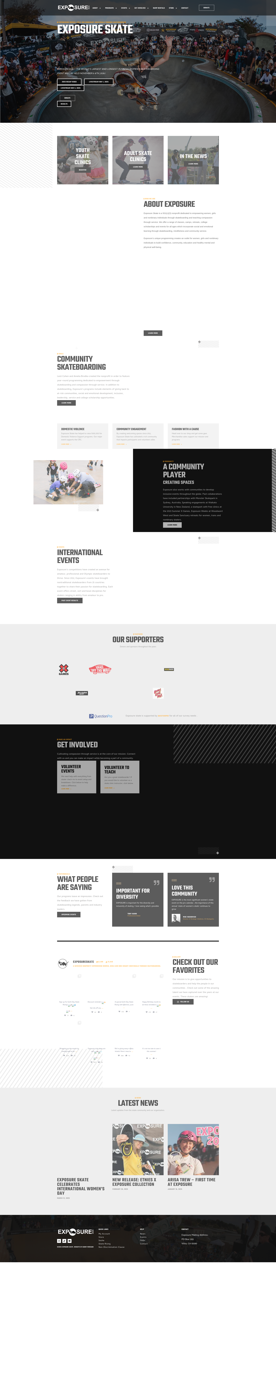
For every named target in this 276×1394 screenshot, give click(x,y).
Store (173, 8)
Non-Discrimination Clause (111, 1244)
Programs (111, 8)
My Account (104, 1231)
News (142, 1231)
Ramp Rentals (159, 8)
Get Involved (142, 8)
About (97, 8)
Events (125, 8)
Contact (184, 8)
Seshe (101, 1237)
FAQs (142, 1237)
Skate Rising (105, 1241)
